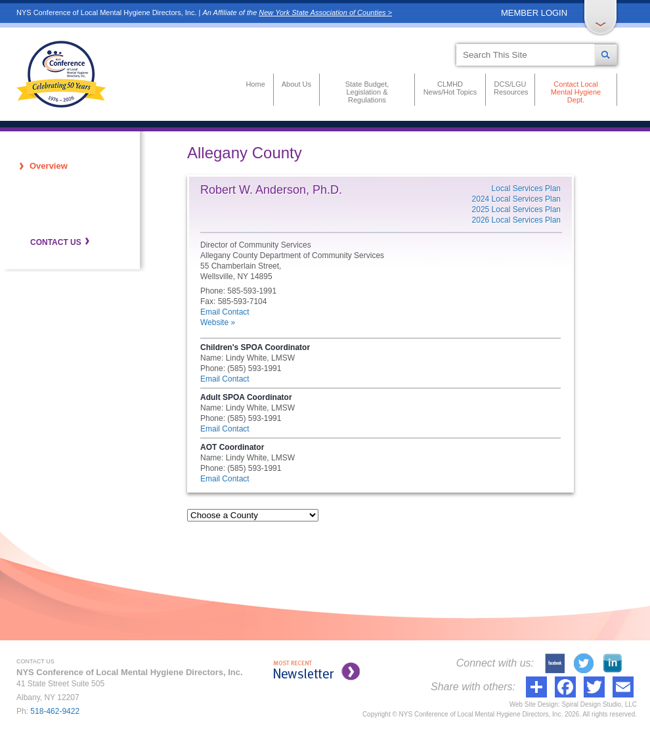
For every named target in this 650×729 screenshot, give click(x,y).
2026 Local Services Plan (516, 220)
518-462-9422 (54, 711)
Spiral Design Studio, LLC (599, 704)
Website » (217, 322)
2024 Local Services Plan (516, 199)
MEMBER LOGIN (534, 13)
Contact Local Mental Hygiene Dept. (576, 92)
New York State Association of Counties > (325, 12)
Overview (49, 166)
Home (255, 84)
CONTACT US (55, 242)
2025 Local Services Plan (516, 209)
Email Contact (224, 312)
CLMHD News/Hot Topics (450, 88)
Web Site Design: (534, 704)
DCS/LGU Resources (510, 88)
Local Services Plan (526, 188)
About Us (296, 84)
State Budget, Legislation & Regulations (367, 92)
